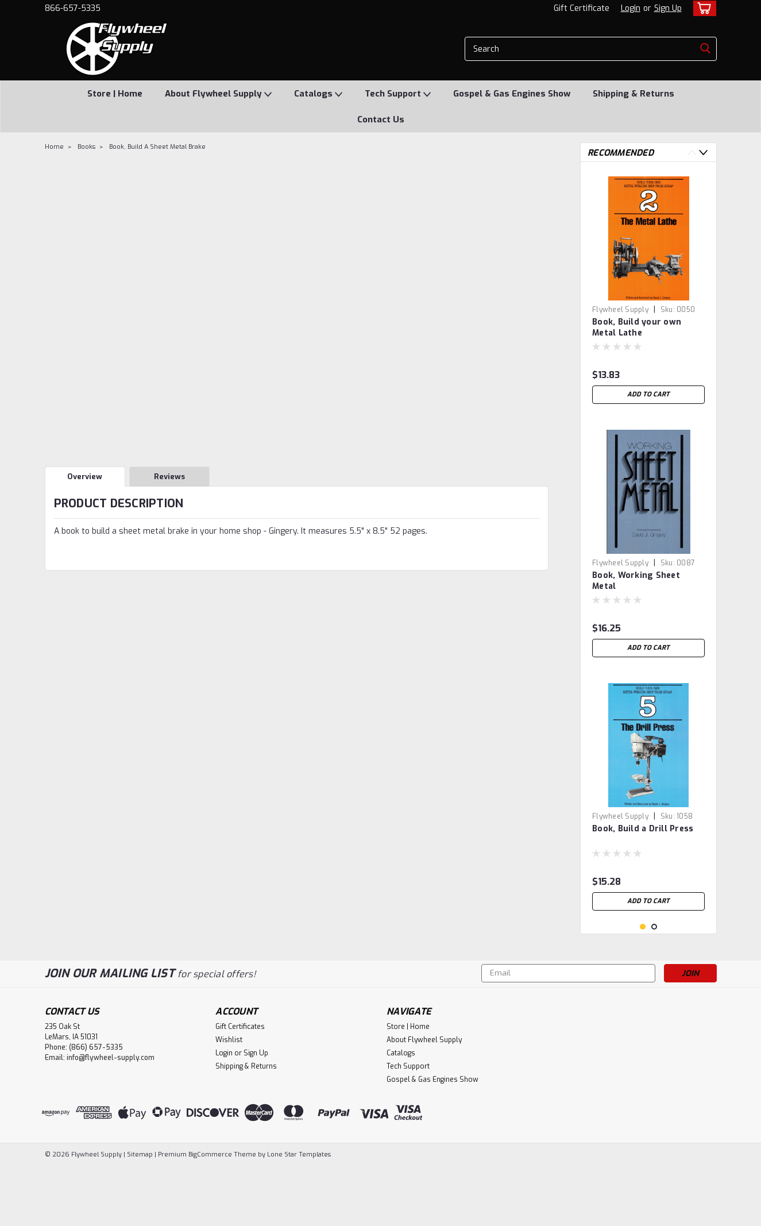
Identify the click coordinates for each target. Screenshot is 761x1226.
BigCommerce (210, 1214)
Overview (84, 476)
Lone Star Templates (299, 1214)
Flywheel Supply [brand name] (620, 309)
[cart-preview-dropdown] (702, 8)
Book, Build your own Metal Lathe (636, 327)
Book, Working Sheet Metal (636, 581)
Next (703, 152)
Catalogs (318, 94)
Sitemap (140, 1214)
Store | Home (114, 93)
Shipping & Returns (633, 93)
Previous (691, 152)
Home (54, 146)
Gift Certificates (240, 1087)
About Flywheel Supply (218, 94)
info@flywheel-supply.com (110, 1118)
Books (86, 146)
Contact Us (380, 119)
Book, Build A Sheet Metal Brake (157, 146)
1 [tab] (643, 987)
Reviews (169, 476)
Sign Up (668, 8)
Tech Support (398, 94)
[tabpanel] (648, 290)
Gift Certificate (581, 8)
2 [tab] (654, 987)
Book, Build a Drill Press (642, 828)
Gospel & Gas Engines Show (511, 93)
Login (630, 8)
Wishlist (228, 1100)
